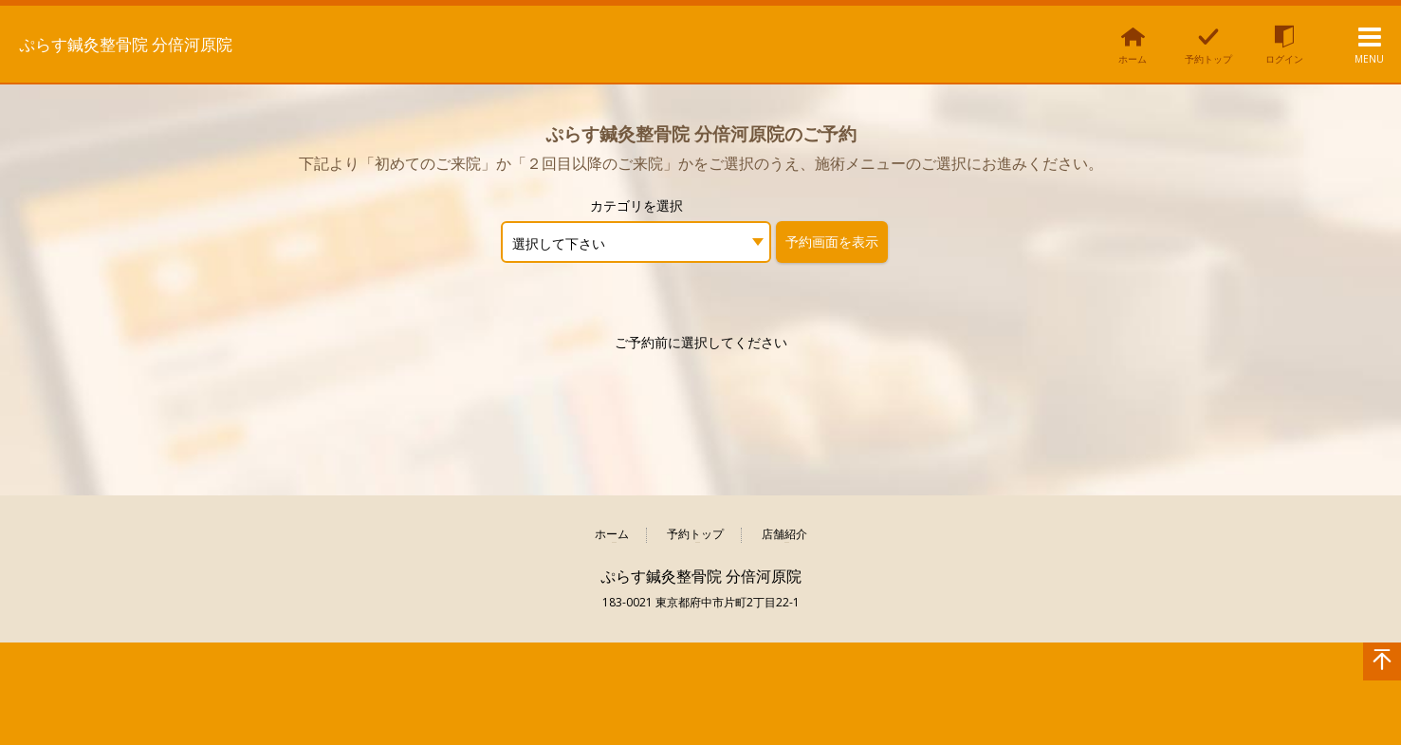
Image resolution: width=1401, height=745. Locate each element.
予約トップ (695, 535)
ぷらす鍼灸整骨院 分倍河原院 (159, 42)
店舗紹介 (784, 535)
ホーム (612, 535)
